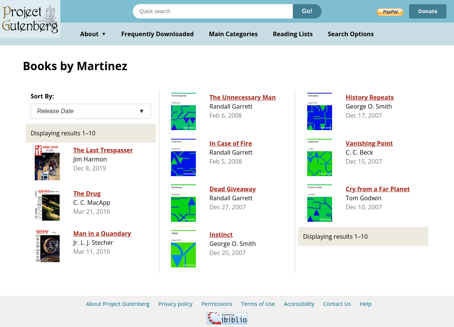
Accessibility (299, 303)
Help (366, 303)
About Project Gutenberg (117, 303)
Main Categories (233, 34)
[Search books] (213, 11)
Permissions (217, 303)
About (93, 33)
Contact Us (337, 303)
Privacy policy (176, 303)
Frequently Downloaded (157, 34)
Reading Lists (293, 34)
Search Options (351, 34)
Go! (307, 11)
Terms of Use (258, 303)
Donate (427, 11)
